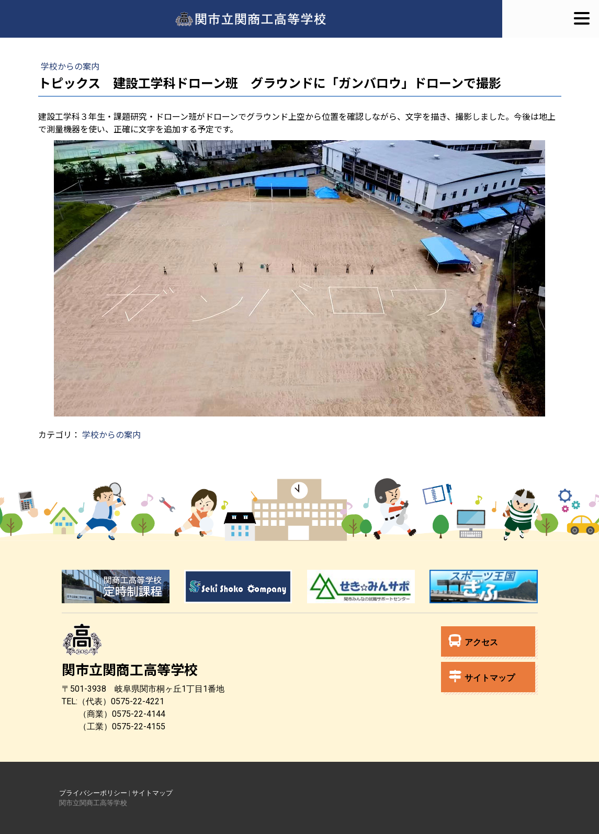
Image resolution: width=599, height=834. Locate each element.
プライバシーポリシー (93, 793)
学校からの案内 (70, 66)
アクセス (473, 640)
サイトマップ (482, 676)
